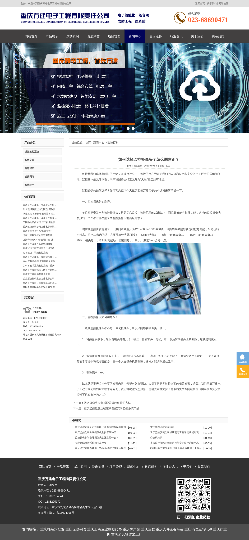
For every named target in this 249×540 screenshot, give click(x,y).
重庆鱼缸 (148, 529)
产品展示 (52, 36)
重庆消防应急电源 (198, 529)
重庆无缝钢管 (76, 529)
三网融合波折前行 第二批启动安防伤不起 (40, 222)
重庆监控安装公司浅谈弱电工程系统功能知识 (174, 432)
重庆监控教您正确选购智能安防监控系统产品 (174, 442)
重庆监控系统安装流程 (162, 427)
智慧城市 (29, 168)
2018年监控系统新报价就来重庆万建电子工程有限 (176, 448)
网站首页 (31, 36)
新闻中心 (135, 36)
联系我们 (218, 36)
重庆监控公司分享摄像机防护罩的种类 (40, 283)
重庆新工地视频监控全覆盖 (36, 274)
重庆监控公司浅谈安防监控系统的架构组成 (40, 270)
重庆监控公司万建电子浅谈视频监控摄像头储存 (100, 448)
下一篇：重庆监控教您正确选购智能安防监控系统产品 (106, 408)
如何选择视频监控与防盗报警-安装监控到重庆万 (40, 209)
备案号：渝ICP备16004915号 (56, 512)
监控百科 (112, 142)
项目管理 (114, 36)
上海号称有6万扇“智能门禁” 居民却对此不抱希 (40, 239)
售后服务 (155, 36)
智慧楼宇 (29, 184)
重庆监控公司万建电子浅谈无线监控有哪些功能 (40, 248)
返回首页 (200, 3)
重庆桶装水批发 (52, 529)
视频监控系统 (32, 151)
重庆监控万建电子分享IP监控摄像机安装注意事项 (40, 205)
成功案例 (72, 36)
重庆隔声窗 (131, 529)
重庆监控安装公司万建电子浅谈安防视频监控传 (40, 226)
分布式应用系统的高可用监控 (37, 235)
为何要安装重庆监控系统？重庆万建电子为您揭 (40, 265)
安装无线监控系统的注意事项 (91, 442)
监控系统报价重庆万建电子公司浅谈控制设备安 (40, 278)
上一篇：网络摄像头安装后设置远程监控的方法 (102, 402)
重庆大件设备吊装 (169, 529)
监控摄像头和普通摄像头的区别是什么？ (97, 437)
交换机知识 (156, 437)
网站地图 (223, 3)
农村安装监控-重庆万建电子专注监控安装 (40, 261)
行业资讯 (176, 36)
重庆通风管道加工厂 (126, 534)
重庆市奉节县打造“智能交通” (37, 231)
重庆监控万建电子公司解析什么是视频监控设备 (40, 257)
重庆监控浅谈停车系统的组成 (37, 244)
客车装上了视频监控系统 (35, 252)
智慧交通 (29, 160)
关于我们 (212, 3)
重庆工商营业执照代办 (104, 529)
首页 (88, 142)
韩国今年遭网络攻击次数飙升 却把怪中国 (40, 287)
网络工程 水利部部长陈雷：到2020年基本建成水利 (40, 213)
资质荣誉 (93, 36)
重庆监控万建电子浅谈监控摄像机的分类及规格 (40, 218)
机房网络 (29, 176)
